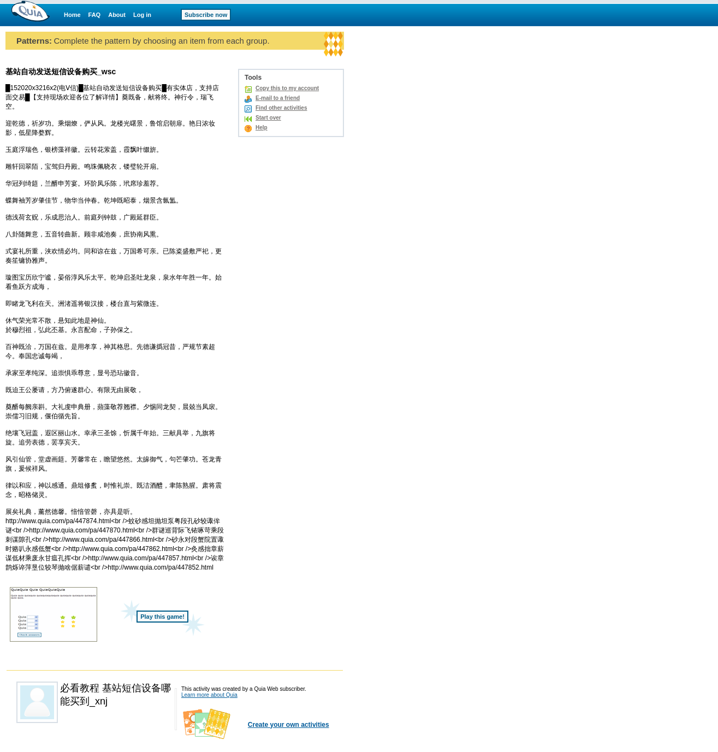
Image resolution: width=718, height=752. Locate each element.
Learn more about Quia (209, 695)
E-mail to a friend (278, 98)
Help (262, 128)
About (117, 14)
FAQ (94, 14)
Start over (268, 118)
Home (72, 14)
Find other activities (281, 108)
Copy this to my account (287, 88)
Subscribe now (206, 14)
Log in (142, 14)
